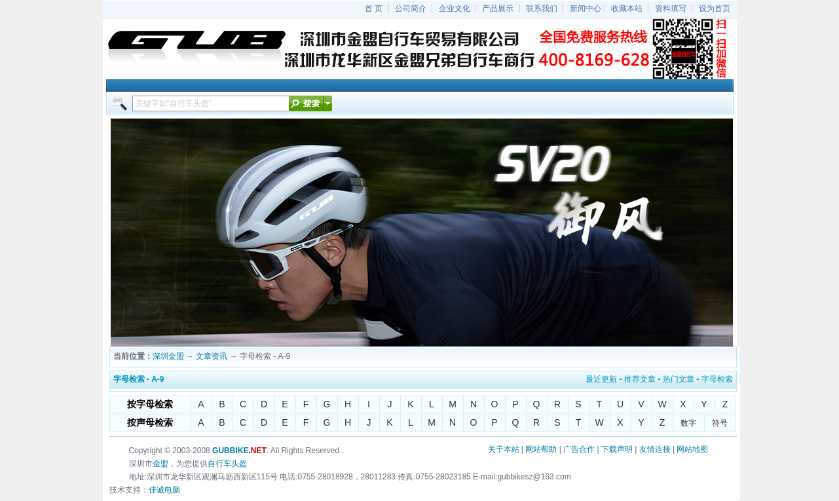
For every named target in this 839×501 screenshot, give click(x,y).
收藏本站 (627, 8)
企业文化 (454, 8)
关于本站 (503, 449)
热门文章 (678, 379)
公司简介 (410, 8)
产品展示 (497, 8)
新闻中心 (585, 8)
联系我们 (541, 8)
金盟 (160, 463)
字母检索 (717, 379)
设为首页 (714, 8)
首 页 (373, 8)
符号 (720, 423)
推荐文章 (640, 379)
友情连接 (655, 449)
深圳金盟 (168, 356)
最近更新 (601, 379)
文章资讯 (211, 356)
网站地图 (692, 449)
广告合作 (579, 449)
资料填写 (670, 8)
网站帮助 (541, 449)
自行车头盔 (227, 463)
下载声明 (617, 449)
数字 (688, 423)
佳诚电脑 (164, 489)
